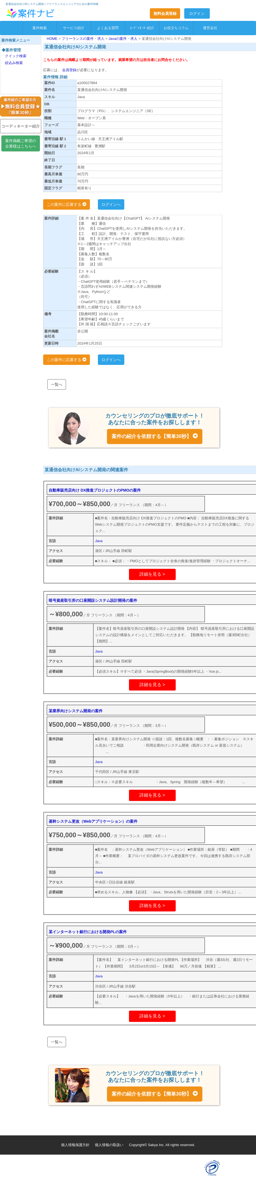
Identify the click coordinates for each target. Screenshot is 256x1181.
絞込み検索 (14, 63)
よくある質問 (108, 28)
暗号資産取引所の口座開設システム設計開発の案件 (93, 600)
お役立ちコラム (176, 28)
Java (99, 541)
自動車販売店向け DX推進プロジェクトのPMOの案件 (95, 490)
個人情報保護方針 (75, 1145)
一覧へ (56, 384)
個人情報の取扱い (109, 1145)
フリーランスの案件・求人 (84, 39)
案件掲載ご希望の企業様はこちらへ (20, 143)
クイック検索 (15, 56)
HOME (53, 39)
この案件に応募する (66, 204)
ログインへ (111, 204)
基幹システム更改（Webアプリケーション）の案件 (93, 821)
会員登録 (68, 70)
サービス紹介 (73, 28)
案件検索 (39, 28)
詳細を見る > (152, 574)
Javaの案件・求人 (124, 39)
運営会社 (210, 28)
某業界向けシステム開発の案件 (76, 711)
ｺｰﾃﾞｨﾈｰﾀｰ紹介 (142, 28)
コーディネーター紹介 (20, 126)
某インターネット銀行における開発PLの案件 (88, 932)
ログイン (197, 13)
